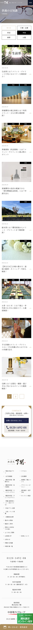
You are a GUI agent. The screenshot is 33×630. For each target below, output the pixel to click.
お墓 (24, 37)
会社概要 (23, 476)
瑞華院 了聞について (26, 480)
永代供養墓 (8, 476)
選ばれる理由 (9, 520)
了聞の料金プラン (9, 472)
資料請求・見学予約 (25, 491)
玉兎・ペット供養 (10, 512)
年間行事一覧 (9, 546)
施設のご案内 (9, 524)
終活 (8, 32)
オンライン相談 (25, 496)
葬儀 (24, 32)
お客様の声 (8, 536)
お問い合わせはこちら (14, 420)
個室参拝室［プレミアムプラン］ (10, 496)
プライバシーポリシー (25, 486)
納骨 (8, 37)
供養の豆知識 (9, 543)
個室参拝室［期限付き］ (10, 480)
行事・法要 (24, 28)
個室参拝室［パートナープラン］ (10, 491)
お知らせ (7, 539)
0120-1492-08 (16, 427)
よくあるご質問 (9, 532)
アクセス (23, 471)
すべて (8, 28)
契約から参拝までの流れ (9, 528)
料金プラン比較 (10, 508)
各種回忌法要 (9, 517)
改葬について (25, 536)
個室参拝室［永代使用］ (10, 486)
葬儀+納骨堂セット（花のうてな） (9, 503)
